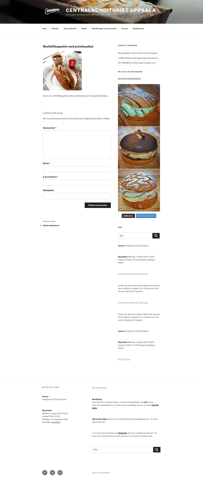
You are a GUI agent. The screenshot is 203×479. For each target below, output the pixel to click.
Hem (45, 28)
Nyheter (55, 28)
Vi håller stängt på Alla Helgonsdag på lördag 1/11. (138, 58)
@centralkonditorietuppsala (129, 78)
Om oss (125, 28)
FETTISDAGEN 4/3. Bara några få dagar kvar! (136, 63)
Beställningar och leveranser (104, 28)
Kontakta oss (138, 28)
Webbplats (48, 190)
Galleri (84, 28)
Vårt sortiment (70, 28)
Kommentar (49, 128)
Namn (46, 163)
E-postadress (50, 177)
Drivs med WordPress (101, 473)
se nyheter (56, 422)
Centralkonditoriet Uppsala (111, 10)
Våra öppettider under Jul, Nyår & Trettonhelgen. (138, 53)
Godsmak (122, 433)
